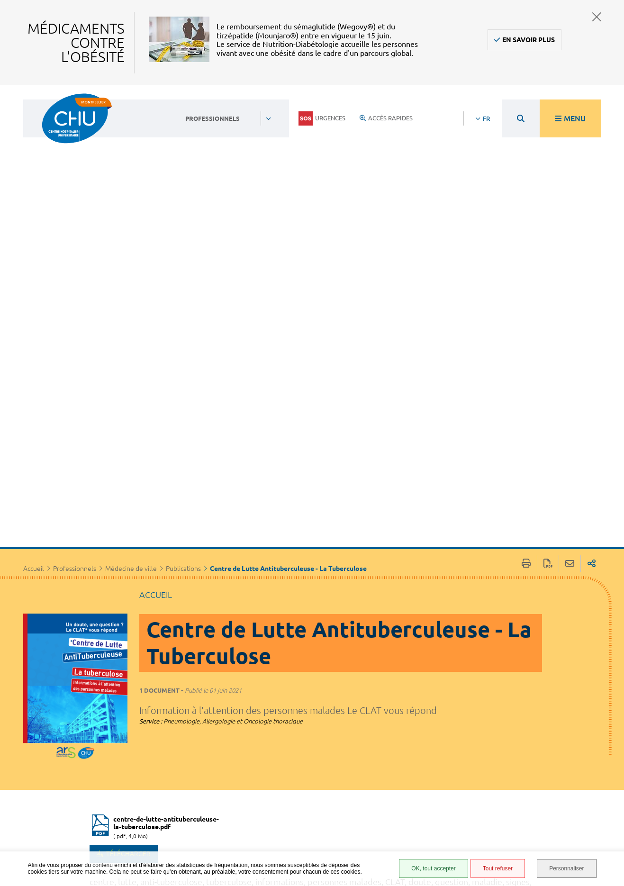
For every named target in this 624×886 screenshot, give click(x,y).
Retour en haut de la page (607, 727)
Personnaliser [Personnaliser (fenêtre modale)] (566, 868)
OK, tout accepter (433, 868)
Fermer (596, 17)
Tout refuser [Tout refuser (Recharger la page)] (498, 868)
